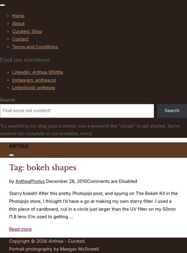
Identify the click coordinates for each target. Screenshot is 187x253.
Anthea (18, 146)
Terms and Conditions (35, 47)
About (18, 23)
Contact (20, 39)
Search (7, 100)
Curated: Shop (27, 31)
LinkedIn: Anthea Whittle (37, 72)
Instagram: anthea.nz (34, 80)
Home (18, 15)
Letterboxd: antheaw (33, 87)
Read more (20, 229)
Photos (37, 181)
